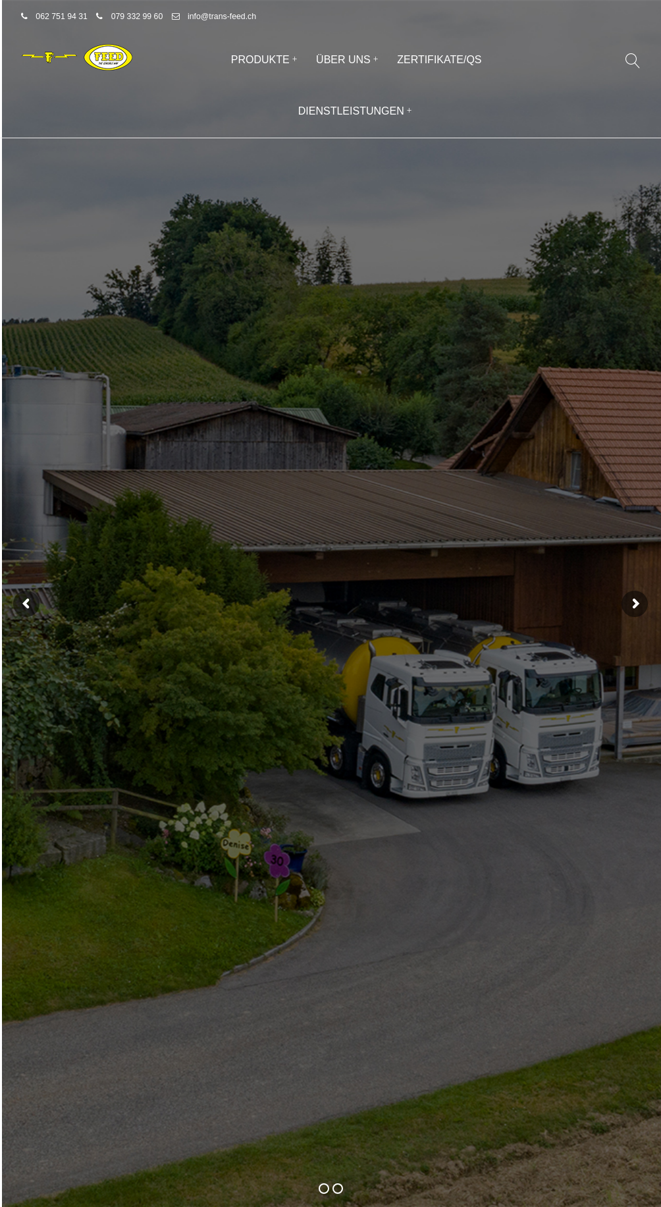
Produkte (260, 59)
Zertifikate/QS (439, 59)
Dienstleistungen (351, 111)
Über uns (343, 59)
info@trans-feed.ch (222, 16)
